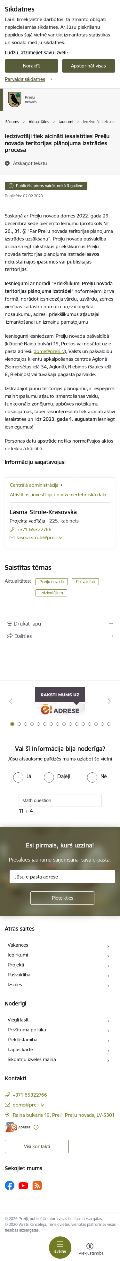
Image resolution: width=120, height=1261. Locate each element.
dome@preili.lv (49, 351)
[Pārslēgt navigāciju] (60, 1247)
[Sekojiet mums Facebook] (9, 1185)
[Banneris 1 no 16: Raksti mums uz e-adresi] (60, 701)
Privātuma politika (27, 1030)
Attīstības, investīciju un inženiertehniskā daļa (58, 495)
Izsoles (15, 984)
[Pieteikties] (62, 898)
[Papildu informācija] (36, 1127)
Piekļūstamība (22, 1039)
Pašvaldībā (85, 581)
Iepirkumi (18, 955)
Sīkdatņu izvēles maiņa (32, 1059)
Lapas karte (20, 1049)
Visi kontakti (37, 1146)
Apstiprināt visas (88, 66)
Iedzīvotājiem (51, 592)
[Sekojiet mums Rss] (37, 1185)
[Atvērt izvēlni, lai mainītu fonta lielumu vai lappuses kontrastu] (90, 1249)
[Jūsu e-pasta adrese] (62, 876)
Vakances (18, 945)
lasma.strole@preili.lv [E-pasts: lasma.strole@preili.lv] (39, 537)
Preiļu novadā (52, 581)
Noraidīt (31, 66)
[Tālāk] (109, 701)
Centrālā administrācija (34, 485)
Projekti (16, 965)
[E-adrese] (17, 1127)
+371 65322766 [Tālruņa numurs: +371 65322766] (34, 529)
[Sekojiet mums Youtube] (23, 1185)
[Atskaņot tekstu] (30, 163)
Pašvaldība (19, 975)
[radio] (22, 776)
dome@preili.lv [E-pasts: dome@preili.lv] (28, 1105)
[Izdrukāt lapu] (60, 624)
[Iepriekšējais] (10, 701)
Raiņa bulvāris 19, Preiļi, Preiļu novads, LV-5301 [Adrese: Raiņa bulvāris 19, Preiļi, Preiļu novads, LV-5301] (64, 1115)
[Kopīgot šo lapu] (60, 636)
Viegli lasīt (18, 1020)
